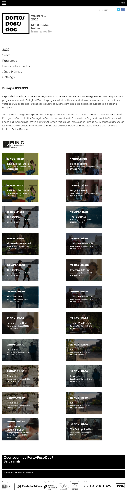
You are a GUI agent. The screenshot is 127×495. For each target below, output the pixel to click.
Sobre (6, 55)
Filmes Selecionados (16, 66)
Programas (9, 60)
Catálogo (8, 77)
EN (123, 3)
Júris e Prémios (12, 71)
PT (119, 3)
